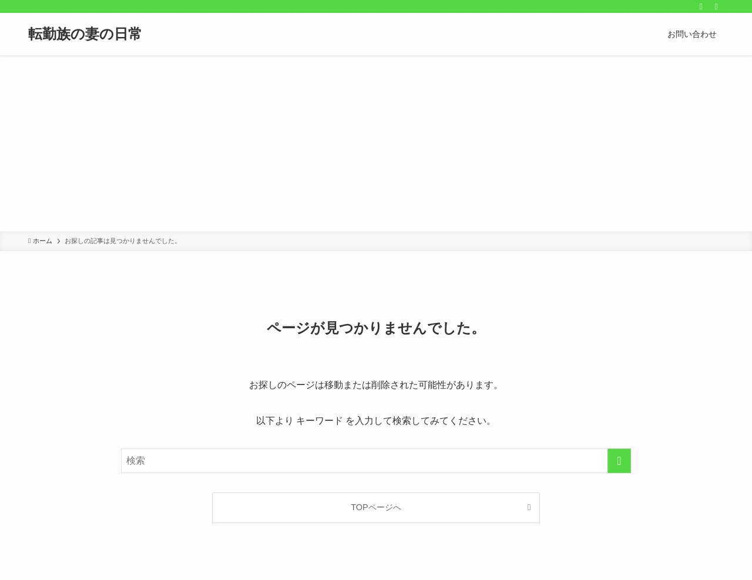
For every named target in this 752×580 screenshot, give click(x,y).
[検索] (716, 6)
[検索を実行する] (619, 461)
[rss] (701, 6)
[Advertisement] (376, 143)
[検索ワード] (376, 461)
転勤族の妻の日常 (85, 34)
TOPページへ (376, 507)
